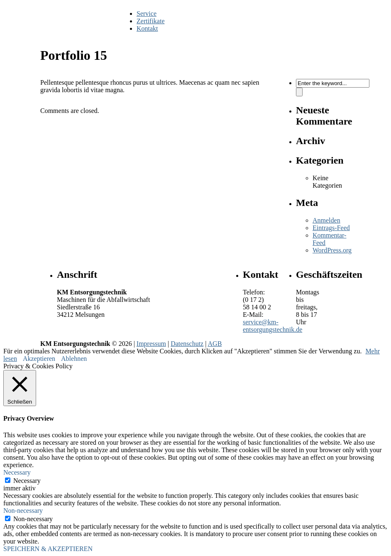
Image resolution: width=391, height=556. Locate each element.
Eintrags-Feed (331, 227)
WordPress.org (332, 250)
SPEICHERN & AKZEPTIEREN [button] (48, 548)
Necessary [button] (17, 472)
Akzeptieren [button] (39, 358)
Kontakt (147, 28)
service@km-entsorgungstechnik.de (272, 325)
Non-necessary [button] (23, 510)
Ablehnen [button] (74, 358)
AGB (215, 343)
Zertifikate (151, 20)
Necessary (27, 480)
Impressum (151, 343)
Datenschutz (187, 343)
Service (146, 13)
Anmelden (326, 220)
